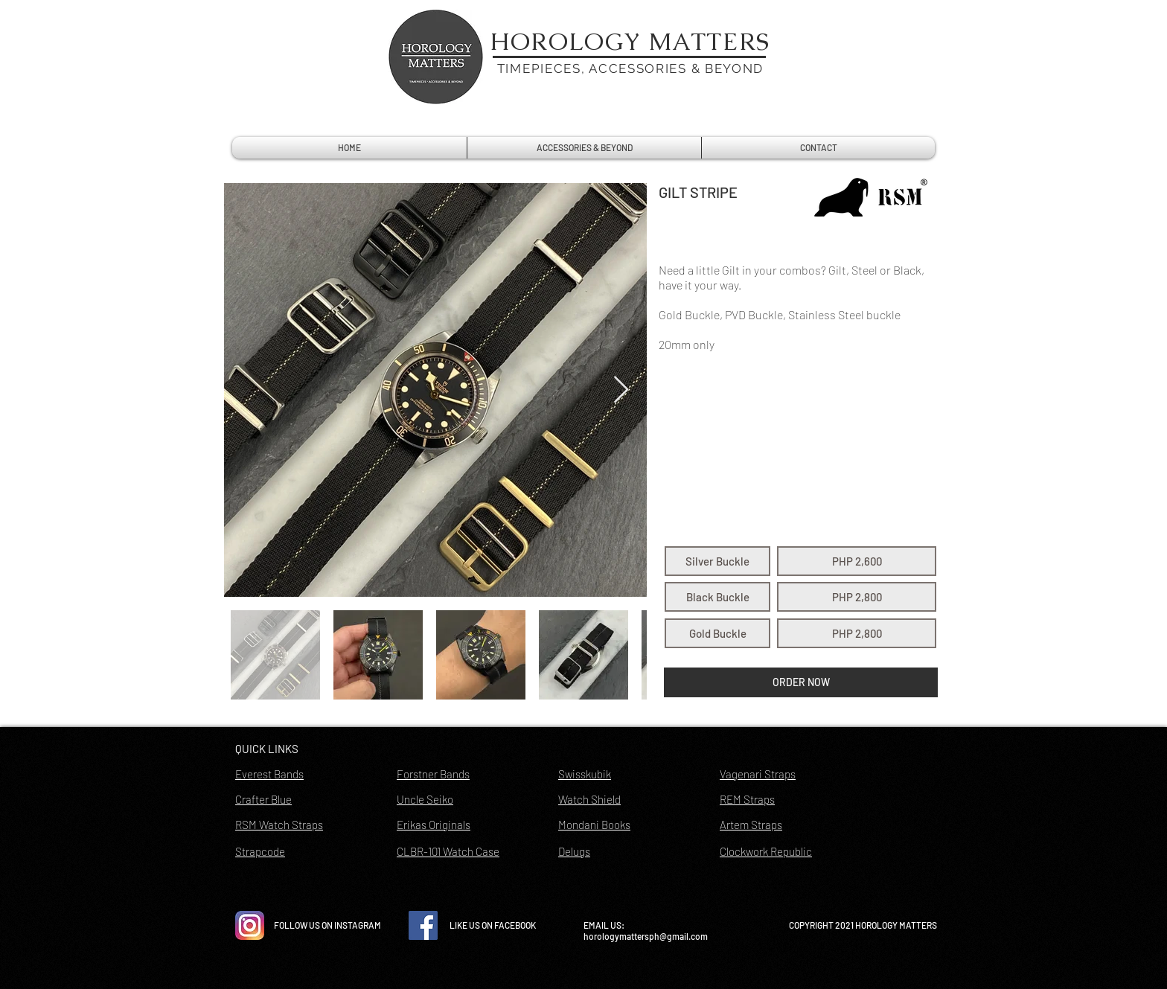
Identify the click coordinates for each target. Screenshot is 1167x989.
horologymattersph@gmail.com (646, 936)
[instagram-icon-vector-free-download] (249, 925)
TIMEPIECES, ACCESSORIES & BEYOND (630, 68)
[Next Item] (621, 390)
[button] (717, 561)
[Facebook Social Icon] (423, 925)
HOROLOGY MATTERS (630, 41)
